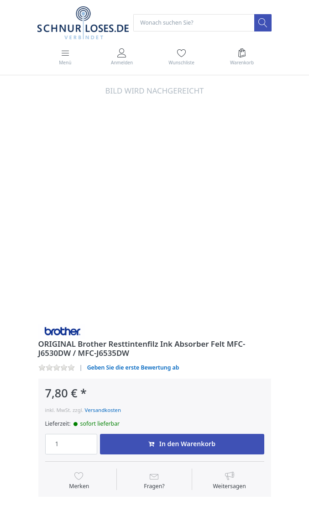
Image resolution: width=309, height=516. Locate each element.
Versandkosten (103, 410)
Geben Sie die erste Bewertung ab (133, 367)
